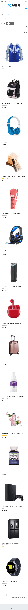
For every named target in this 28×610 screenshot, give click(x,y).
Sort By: (25, 26)
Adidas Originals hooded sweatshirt (11, 66)
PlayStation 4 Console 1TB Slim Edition (12, 506)
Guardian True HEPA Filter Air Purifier (11, 286)
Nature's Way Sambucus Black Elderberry (12, 470)
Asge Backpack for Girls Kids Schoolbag (12, 103)
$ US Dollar (4, 1)
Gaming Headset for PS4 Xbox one (10, 250)
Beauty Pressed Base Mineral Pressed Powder (13, 176)
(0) (7, 68)
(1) (7, 142)
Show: (25, 32)
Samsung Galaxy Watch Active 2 (10, 581)
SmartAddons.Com (20, 606)
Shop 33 (7, 14)
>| (10, 595)
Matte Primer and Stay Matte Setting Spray (12, 396)
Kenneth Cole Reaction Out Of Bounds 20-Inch (13, 360)
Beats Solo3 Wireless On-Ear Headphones (12, 140)
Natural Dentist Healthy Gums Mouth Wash (12, 433)
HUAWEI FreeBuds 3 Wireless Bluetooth (12, 323)
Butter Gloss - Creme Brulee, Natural (11, 213)
